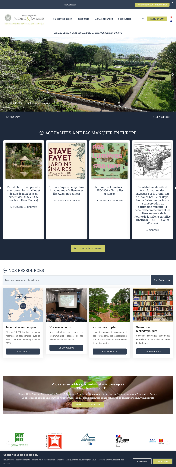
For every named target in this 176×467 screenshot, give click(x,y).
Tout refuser (142, 461)
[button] (143, 19)
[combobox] (76, 280)
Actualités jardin (104, 19)
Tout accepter (163, 461)
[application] (73, 19)
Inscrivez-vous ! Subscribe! (152, 4)
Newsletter (70, 4)
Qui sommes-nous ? (63, 19)
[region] (88, 459)
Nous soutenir (124, 19)
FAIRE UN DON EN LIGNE (88, 404)
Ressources (85, 19)
